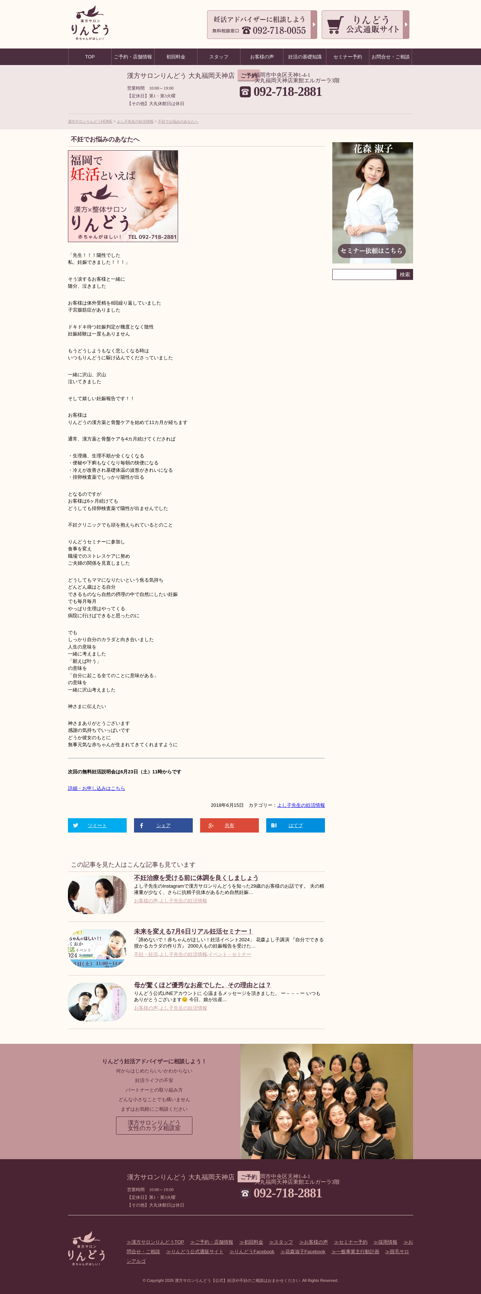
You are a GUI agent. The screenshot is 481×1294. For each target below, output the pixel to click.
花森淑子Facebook (305, 1251)
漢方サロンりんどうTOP (157, 1242)
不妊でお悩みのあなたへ (178, 121)
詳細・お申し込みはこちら (96, 788)
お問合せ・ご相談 (391, 57)
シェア (163, 825)
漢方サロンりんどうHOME (90, 121)
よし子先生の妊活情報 (135, 121)
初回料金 (253, 1242)
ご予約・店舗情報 (214, 1242)
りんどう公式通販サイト (197, 1251)
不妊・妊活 (146, 954)
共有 (229, 825)
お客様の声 (146, 900)
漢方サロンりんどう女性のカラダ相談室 (154, 1125)
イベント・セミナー (229, 954)
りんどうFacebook (254, 1251)
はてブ (296, 825)
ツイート (97, 825)
